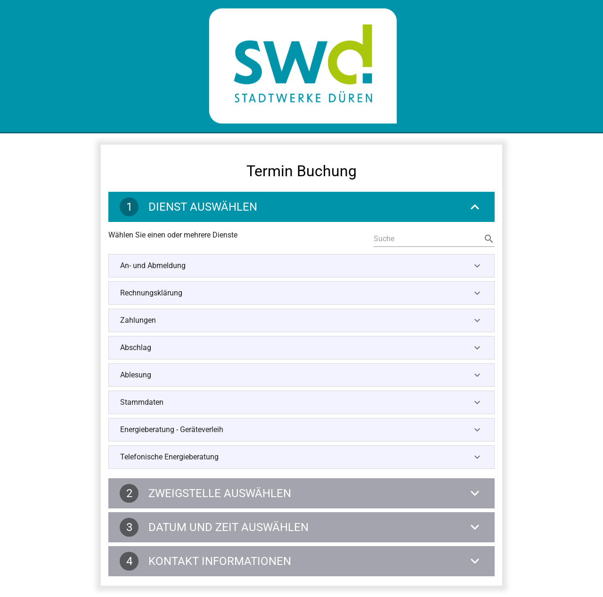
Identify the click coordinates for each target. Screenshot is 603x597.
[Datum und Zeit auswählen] (301, 527)
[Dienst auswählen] (301, 207)
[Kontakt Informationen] (301, 561)
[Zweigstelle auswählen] (301, 493)
